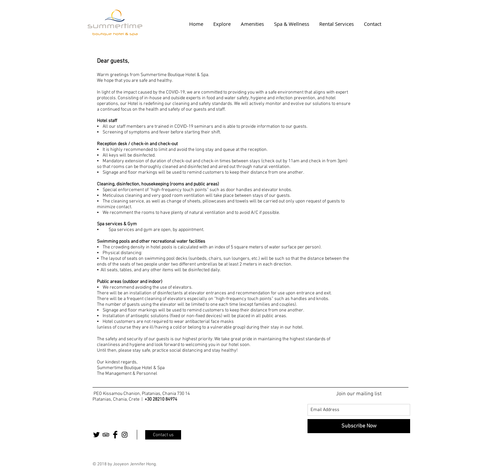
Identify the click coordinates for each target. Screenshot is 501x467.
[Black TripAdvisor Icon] (106, 435)
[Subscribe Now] (359, 426)
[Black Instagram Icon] (124, 435)
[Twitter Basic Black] (96, 435)
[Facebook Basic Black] (115, 435)
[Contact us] (163, 435)
